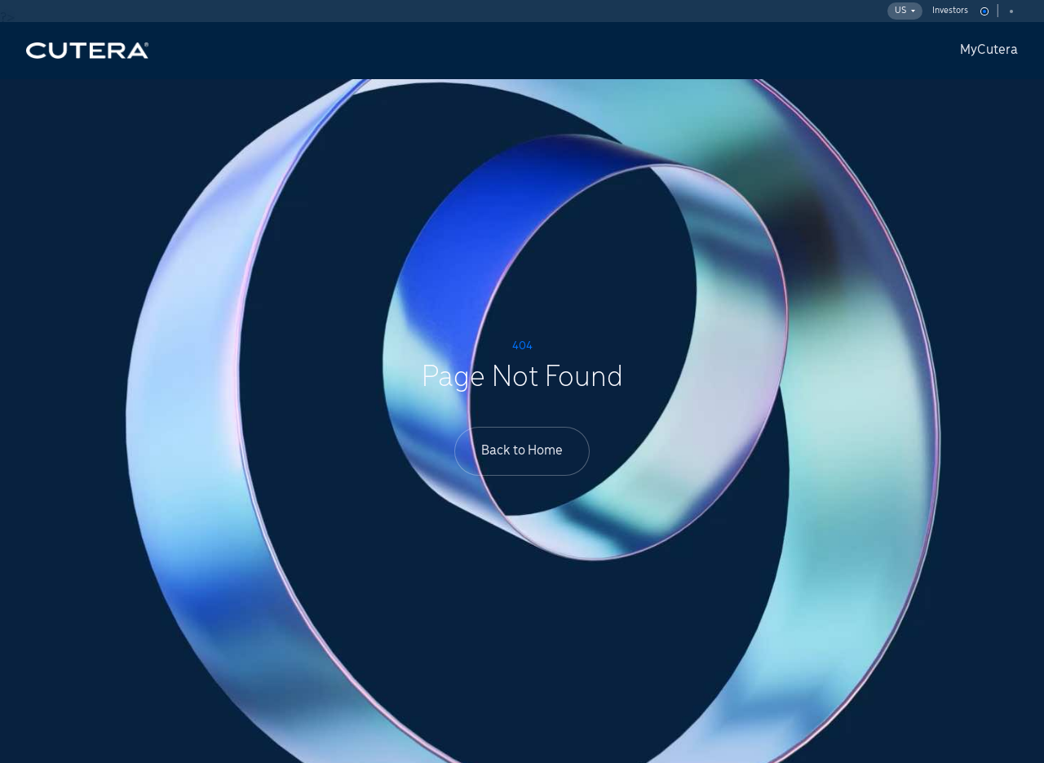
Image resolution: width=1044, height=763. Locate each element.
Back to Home (522, 451)
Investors (950, 11)
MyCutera (989, 50)
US (905, 11)
